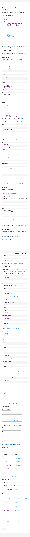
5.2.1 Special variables (10, 35)
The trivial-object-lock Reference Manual (14, 46)
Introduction (9, 53)
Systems (5, 46)
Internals (5, 236)
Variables (5, 396)
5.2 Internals (7, 34)
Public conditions (16, 491)
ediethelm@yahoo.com (11, 72)
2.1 (8, 20)
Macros (5, 241)
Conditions (5, 243)
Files (4, 53)
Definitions (5, 183)
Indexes (5, 225)
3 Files (5, 21)
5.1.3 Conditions (9, 33)
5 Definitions (5, 29)
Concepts (5, 394)
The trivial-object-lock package (18, 523)
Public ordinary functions (17, 418)
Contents (9, 47)
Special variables (6, 334)
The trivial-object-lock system (18, 517)
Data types (5, 397)
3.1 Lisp (6, 22)
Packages (6, 193)
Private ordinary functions (17, 422)
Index (11, 47)
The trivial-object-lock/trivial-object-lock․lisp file (20, 500)
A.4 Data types (7, 42)
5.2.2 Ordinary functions (10, 36)
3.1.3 (14, 25)
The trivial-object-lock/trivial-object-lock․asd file (20, 498)
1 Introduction (6, 18)
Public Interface (15, 263)
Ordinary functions (6, 242)
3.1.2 (12, 24)
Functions (5, 395)
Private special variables (18, 461)
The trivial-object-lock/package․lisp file (19, 513)
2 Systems (5, 19)
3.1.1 (14, 23)
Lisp (4, 106)
